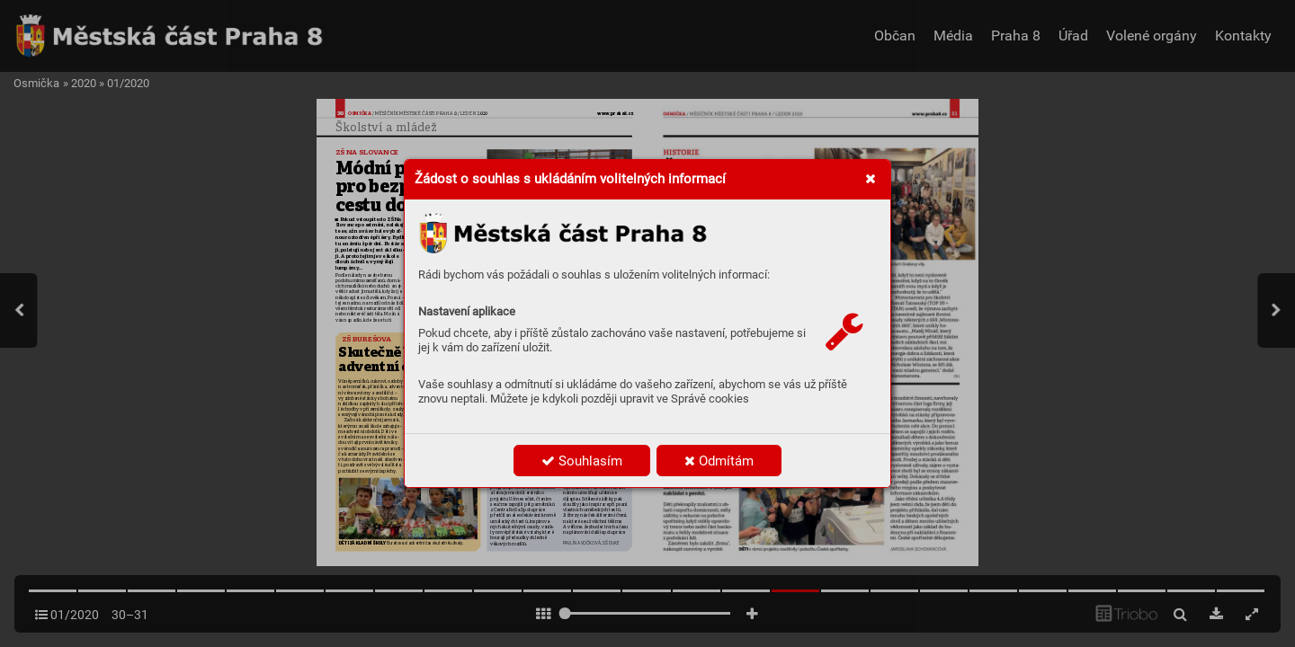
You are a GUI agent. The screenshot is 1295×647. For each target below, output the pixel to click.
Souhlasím (581, 461)
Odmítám (719, 461)
